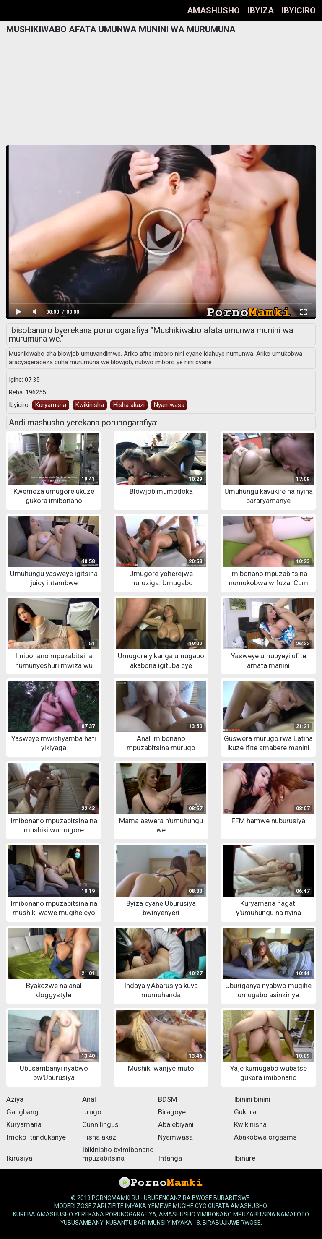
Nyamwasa (169, 405)
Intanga (170, 1158)
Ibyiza (261, 10)
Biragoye (172, 1112)
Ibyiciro (299, 10)
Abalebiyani (176, 1124)
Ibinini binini (252, 1099)
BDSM (167, 1099)
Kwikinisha (89, 405)
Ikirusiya (19, 1158)
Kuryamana (50, 405)
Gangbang (22, 1112)
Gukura (245, 1112)
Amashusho (213, 10)
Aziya (14, 1099)
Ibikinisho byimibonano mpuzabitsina (118, 1153)
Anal (89, 1099)
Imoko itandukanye (36, 1137)
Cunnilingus (100, 1124)
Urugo (91, 1112)
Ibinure (244, 1158)
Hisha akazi (129, 405)
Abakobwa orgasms (265, 1137)
